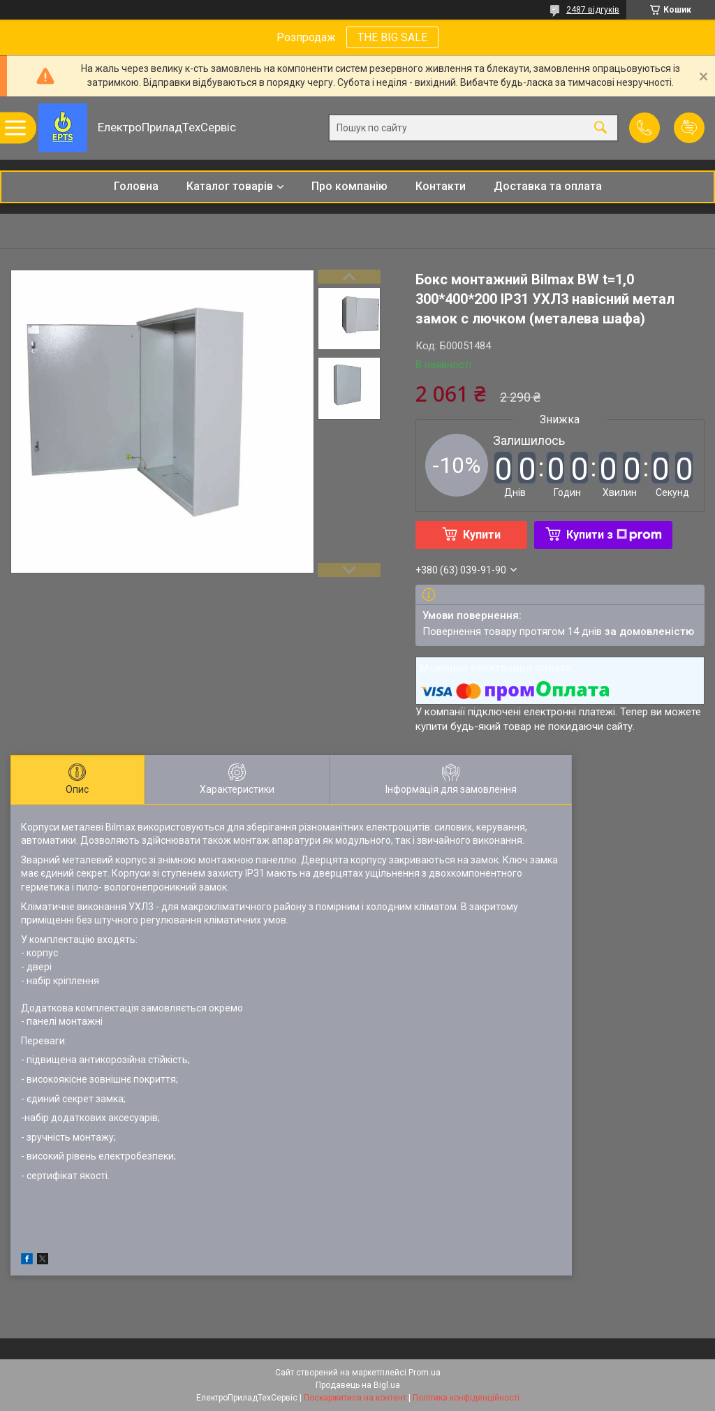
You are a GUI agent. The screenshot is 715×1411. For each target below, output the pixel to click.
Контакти (440, 186)
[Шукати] (600, 128)
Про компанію (349, 186)
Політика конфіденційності (466, 1398)
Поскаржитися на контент (355, 1398)
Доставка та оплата (548, 186)
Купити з (614, 534)
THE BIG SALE (392, 37)
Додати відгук (689, 127)
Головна (136, 186)
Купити (482, 534)
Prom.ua (424, 1372)
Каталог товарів (229, 186)
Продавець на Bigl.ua (358, 1385)
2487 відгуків (592, 10)
